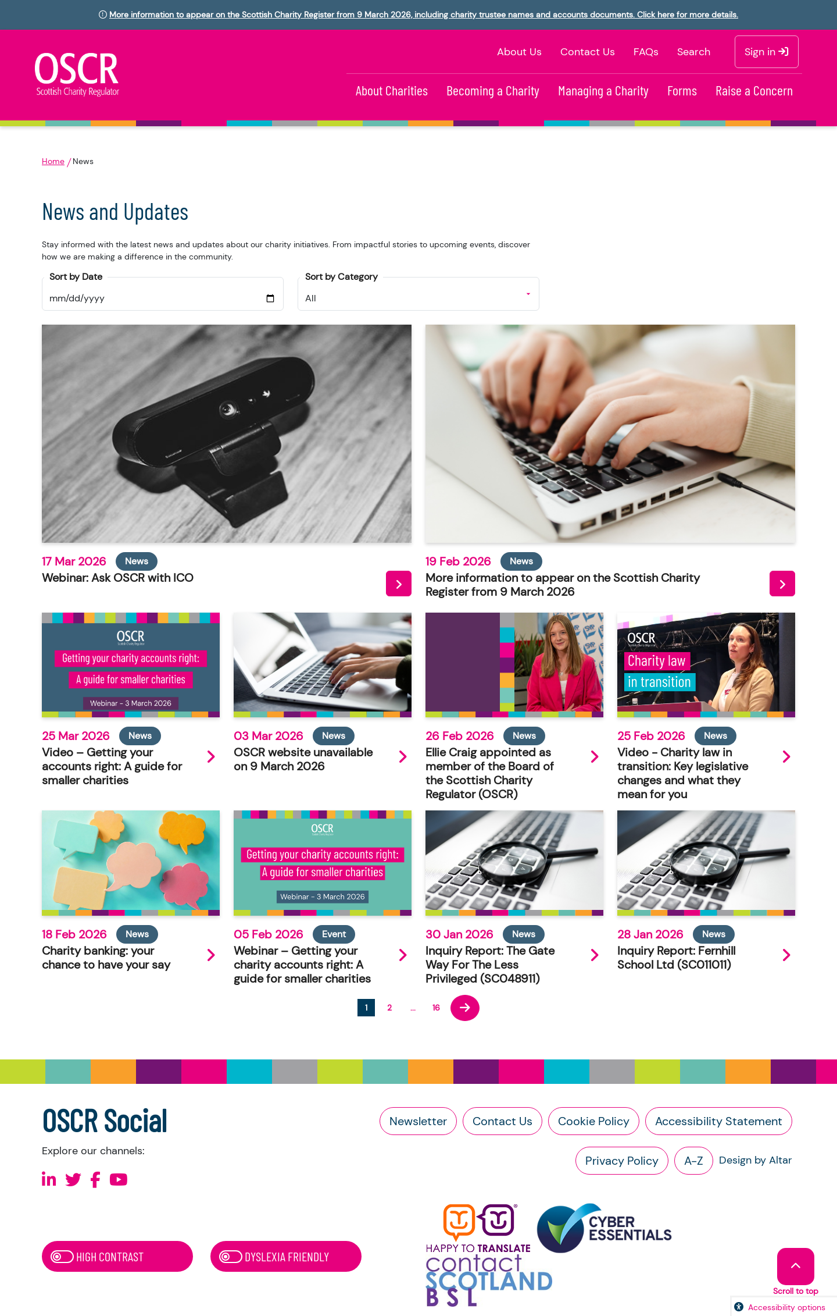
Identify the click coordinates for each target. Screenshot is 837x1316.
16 (436, 1007)
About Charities (392, 89)
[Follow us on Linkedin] (49, 1180)
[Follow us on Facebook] (95, 1180)
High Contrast (97, 1256)
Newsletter (418, 1121)
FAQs (646, 51)
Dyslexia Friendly (274, 1256)
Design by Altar (755, 1160)
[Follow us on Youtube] (118, 1180)
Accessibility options (786, 1307)
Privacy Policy (622, 1160)
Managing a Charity (603, 89)
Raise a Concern (754, 89)
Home (53, 161)
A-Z (693, 1160)
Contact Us (587, 51)
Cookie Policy (593, 1121)
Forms (682, 89)
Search (693, 51)
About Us (519, 51)
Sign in (767, 51)
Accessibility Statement (718, 1121)
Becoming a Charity (492, 89)
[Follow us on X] (73, 1180)
